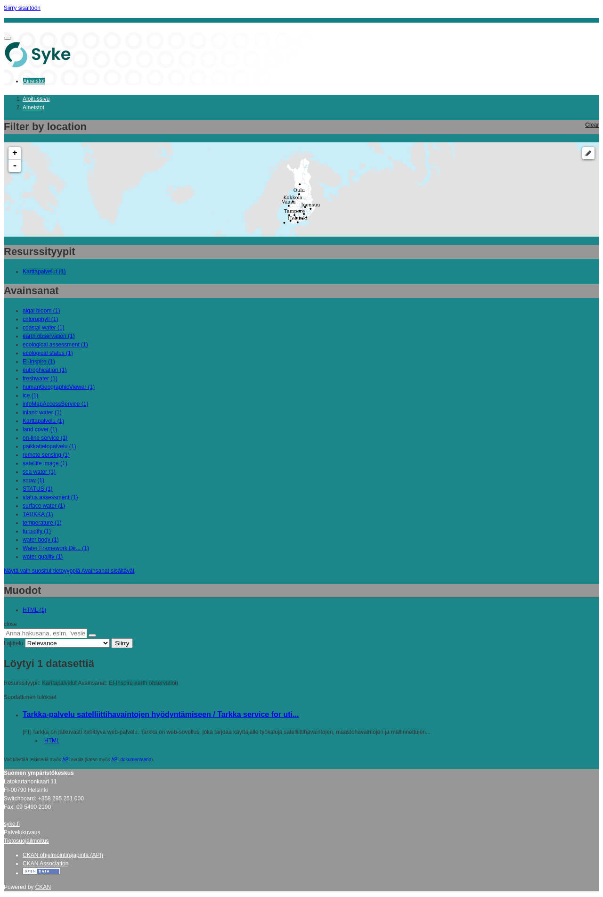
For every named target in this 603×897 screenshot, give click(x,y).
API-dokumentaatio (131, 759)
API (66, 759)
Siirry (122, 643)
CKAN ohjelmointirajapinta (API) (63, 855)
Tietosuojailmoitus (26, 841)
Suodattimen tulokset (30, 697)
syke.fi (12, 824)
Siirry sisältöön (22, 8)
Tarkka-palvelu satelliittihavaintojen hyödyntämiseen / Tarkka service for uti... (161, 714)
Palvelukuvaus (22, 832)
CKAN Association (45, 863)
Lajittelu (13, 643)
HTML (52, 740)
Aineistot (34, 81)
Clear (592, 125)
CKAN (43, 887)
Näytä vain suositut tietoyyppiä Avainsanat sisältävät (69, 571)
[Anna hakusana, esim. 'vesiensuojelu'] (45, 633)
